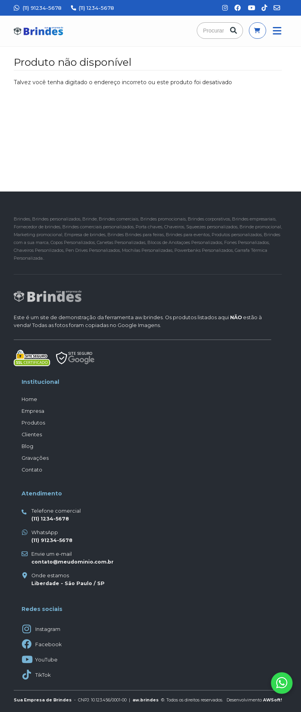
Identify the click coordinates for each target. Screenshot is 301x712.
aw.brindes (149, 317)
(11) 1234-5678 (92, 8)
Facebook (48, 644)
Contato (32, 470)
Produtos (33, 423)
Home (29, 399)
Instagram (47, 629)
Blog (27, 446)
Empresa (33, 411)
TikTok (43, 675)
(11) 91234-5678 (38, 8)
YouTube (46, 660)
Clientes (32, 434)
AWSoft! (272, 700)
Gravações (35, 458)
